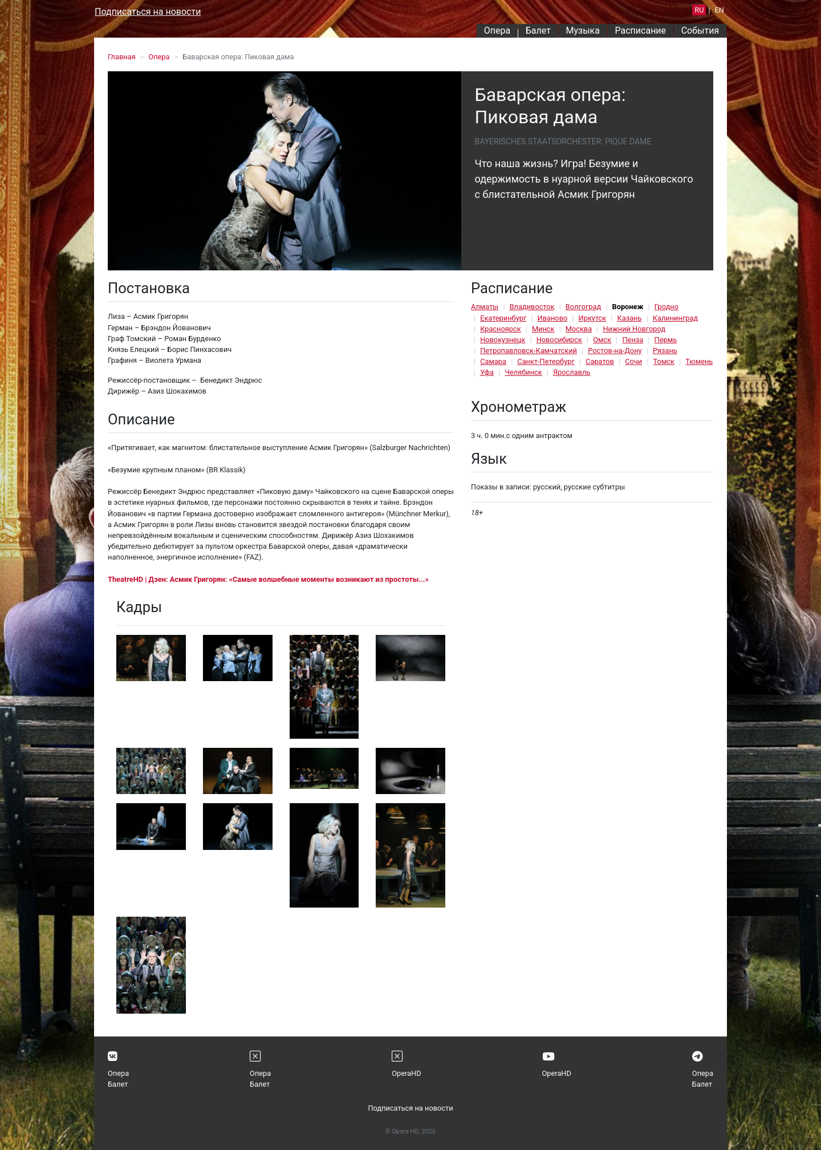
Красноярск (500, 329)
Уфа (487, 372)
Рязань (665, 350)
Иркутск (593, 318)
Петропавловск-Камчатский (528, 350)
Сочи (633, 361)
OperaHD (406, 1073)
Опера (497, 30)
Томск (663, 361)
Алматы (484, 306)
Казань (629, 318)
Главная (122, 56)
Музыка (582, 30)
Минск (543, 329)
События (700, 30)
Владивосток (532, 306)
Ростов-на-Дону (614, 350)
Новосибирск (559, 339)
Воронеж (628, 306)
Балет (538, 30)
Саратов (600, 361)
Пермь (666, 339)
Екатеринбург (503, 318)
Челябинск (523, 372)
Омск (602, 339)
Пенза (632, 339)
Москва (579, 329)
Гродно (666, 306)
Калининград (675, 318)
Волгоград (583, 306)
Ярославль (571, 372)
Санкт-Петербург (545, 361)
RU (699, 10)
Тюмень (699, 361)
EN (719, 10)
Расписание (640, 30)
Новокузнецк (502, 339)
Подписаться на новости (148, 11)
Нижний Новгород (634, 329)
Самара (493, 361)
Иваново (553, 318)
